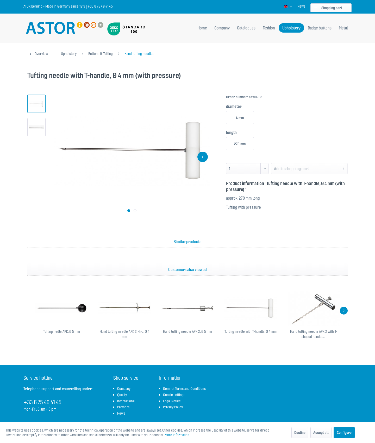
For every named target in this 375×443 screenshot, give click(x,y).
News (301, 6)
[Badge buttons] (319, 28)
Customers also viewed (187, 269)
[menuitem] (301, 6)
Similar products (187, 241)
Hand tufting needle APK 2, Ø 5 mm (187, 331)
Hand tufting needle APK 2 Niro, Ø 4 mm (124, 334)
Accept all (321, 432)
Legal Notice (172, 401)
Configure (344, 432)
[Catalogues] (246, 28)
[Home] (202, 28)
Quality (122, 394)
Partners (123, 407)
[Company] (222, 28)
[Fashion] (269, 28)
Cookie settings (174, 394)
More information (177, 435)
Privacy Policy (173, 407)
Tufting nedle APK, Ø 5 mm (61, 331)
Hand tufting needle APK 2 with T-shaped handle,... (313, 334)
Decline (299, 432)
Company (123, 388)
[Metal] (343, 28)
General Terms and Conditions (184, 388)
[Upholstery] (291, 28)
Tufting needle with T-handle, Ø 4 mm (250, 331)
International (126, 401)
